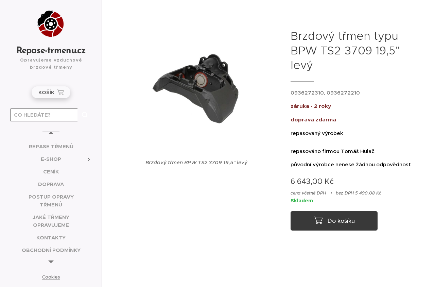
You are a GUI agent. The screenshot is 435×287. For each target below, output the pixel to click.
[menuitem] (51, 146)
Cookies (51, 277)
